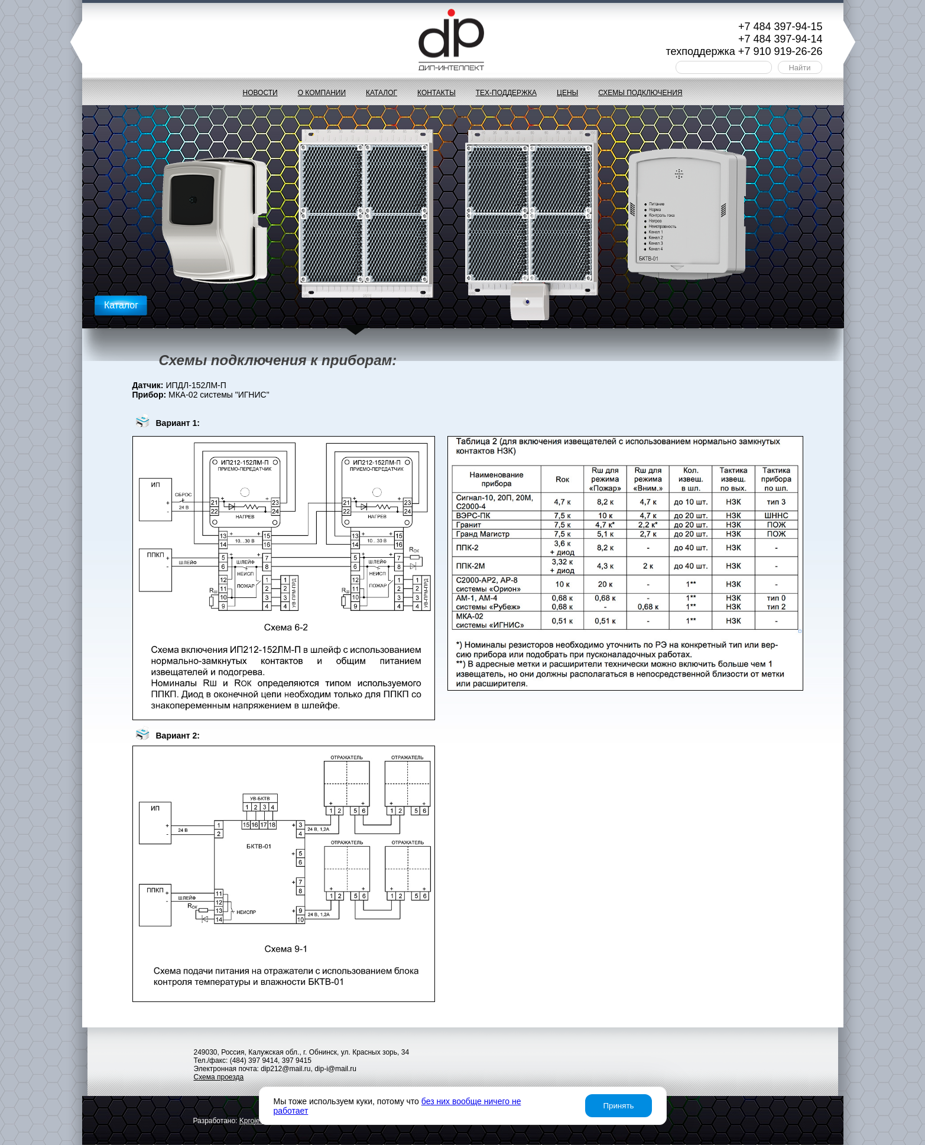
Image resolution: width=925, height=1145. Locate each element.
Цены (567, 93)
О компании (322, 93)
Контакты (436, 93)
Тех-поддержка (506, 93)
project (252, 1121)
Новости (259, 93)
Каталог (381, 93)
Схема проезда (219, 1077)
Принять (618, 1105)
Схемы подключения (640, 93)
